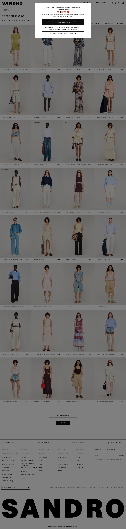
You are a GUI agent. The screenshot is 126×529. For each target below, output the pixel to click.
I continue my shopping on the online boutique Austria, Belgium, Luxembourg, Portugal (63, 28)
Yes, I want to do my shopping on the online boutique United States (63, 22)
